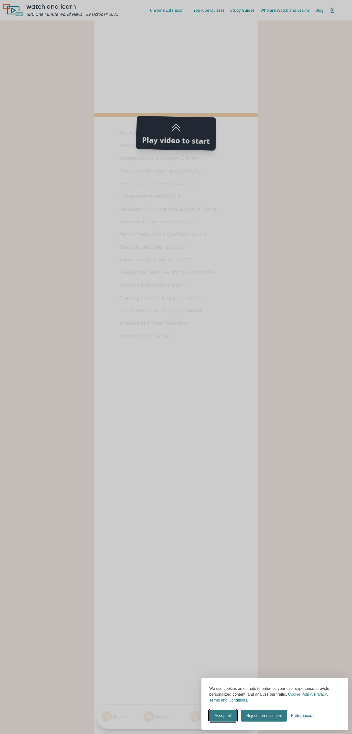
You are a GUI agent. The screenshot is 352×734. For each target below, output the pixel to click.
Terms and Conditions (228, 700)
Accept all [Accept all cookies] (223, 715)
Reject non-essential (264, 715)
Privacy (320, 694)
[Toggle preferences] (303, 715)
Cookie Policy (300, 694)
